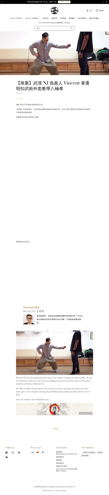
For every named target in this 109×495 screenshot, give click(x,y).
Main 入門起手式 (16, 18)
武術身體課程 (82, 18)
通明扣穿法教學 (61, 466)
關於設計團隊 (94, 18)
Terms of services (48, 491)
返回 (54, 428)
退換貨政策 (60, 463)
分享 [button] (19, 98)
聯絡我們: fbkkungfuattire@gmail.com (66, 453)
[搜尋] (71, 28)
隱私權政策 (60, 457)
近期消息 (45, 18)
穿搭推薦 (63, 18)
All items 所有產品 (31, 18)
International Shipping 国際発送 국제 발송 (54, 23)
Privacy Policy (61, 491)
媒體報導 (54, 18)
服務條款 (59, 460)
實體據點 (72, 18)
